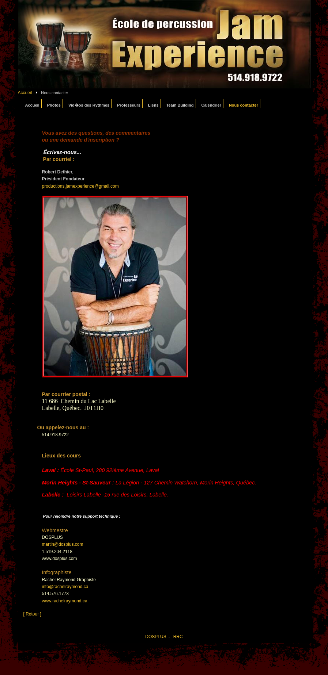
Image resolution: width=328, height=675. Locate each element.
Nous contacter (243, 105)
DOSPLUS (155, 636)
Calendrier (211, 105)
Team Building (180, 105)
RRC (178, 636)
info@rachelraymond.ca (65, 586)
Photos (54, 105)
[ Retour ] (32, 614)
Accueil (25, 92)
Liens (153, 105)
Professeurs (128, 105)
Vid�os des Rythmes (88, 105)
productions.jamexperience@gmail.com (80, 186)
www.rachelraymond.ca (64, 600)
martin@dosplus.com (62, 544)
